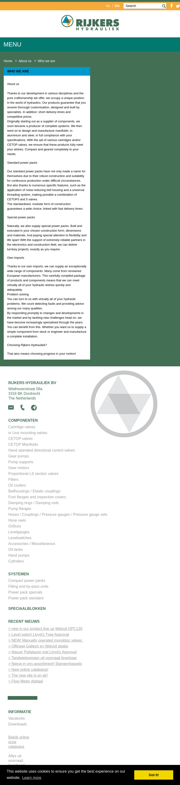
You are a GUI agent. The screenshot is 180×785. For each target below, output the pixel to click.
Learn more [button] (31, 778)
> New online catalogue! (28, 670)
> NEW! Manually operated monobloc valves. (45, 640)
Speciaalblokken (27, 609)
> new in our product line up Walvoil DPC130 (45, 629)
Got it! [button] (154, 775)
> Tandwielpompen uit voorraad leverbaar (42, 658)
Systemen (18, 574)
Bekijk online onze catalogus (18, 742)
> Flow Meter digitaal (25, 681)
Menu (12, 44)
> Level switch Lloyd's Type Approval (38, 634)
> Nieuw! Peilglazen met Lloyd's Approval (42, 652)
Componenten (23, 420)
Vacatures (16, 718)
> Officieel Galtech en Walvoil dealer (38, 646)
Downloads (17, 724)
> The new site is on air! (28, 675)
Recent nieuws (24, 621)
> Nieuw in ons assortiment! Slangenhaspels (45, 664)
